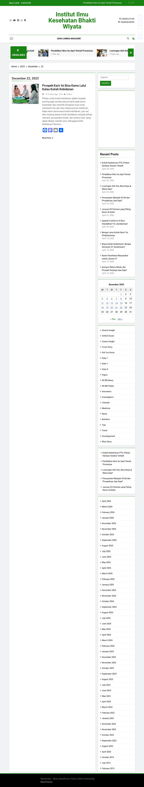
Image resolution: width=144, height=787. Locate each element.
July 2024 (106, 618)
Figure (104, 375)
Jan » (120, 319)
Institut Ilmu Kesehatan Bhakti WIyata (72, 20)
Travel (104, 430)
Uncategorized (108, 436)
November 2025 (109, 529)
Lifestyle (106, 402)
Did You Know (108, 352)
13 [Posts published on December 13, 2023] (112, 303)
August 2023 (107, 679)
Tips (104, 425)
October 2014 (108, 757)
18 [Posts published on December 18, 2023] (102, 307)
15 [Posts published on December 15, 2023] (121, 303)
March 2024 (107, 640)
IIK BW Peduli (108, 386)
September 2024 (109, 607)
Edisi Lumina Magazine (69, 38)
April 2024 (106, 635)
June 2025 (106, 557)
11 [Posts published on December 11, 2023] (102, 303)
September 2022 (109, 740)
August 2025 (107, 545)
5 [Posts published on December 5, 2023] (107, 298)
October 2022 (108, 735)
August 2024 (107, 612)
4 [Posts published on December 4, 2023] (102, 298)
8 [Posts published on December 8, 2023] (121, 298)
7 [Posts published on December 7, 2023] (116, 298)
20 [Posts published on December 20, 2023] (112, 307)
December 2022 (109, 724)
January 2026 (108, 518)
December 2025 (109, 523)
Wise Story (107, 441)
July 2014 (106, 763)
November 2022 (109, 729)
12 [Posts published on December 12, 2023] (107, 303)
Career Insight (20, 101)
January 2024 (108, 651)
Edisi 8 (105, 369)
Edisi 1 (105, 358)
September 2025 (109, 540)
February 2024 (108, 646)
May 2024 (106, 629)
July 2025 (106, 551)
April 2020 (106, 752)
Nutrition (106, 419)
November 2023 (109, 662)
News (104, 414)
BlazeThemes (46, 782)
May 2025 (106, 562)
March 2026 (107, 506)
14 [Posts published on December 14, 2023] (116, 303)
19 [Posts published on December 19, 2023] (107, 307)
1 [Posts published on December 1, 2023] (121, 294)
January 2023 (108, 718)
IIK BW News (107, 380)
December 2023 (109, 657)
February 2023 (108, 713)
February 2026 (108, 512)
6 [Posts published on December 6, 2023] (111, 298)
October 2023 (108, 668)
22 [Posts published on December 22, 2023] (121, 307)
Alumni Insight (108, 330)
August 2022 (107, 746)
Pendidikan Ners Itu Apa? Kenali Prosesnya (102, 3)
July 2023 (106, 685)
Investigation (107, 397)
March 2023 (107, 707)
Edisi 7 (105, 363)
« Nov (113, 319)
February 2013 (108, 768)
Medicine (106, 408)
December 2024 (109, 590)
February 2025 (108, 579)
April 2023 (106, 701)
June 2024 (106, 623)
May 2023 (106, 696)
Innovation (106, 391)
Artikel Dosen (108, 336)
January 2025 (108, 584)
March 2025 (107, 573)
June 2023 (106, 690)
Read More (47, 137)
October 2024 (108, 601)
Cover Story (107, 347)
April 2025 (106, 568)
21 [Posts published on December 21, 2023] (116, 307)
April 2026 (106, 501)
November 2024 (109, 596)
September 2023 (109, 674)
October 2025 (108, 534)
